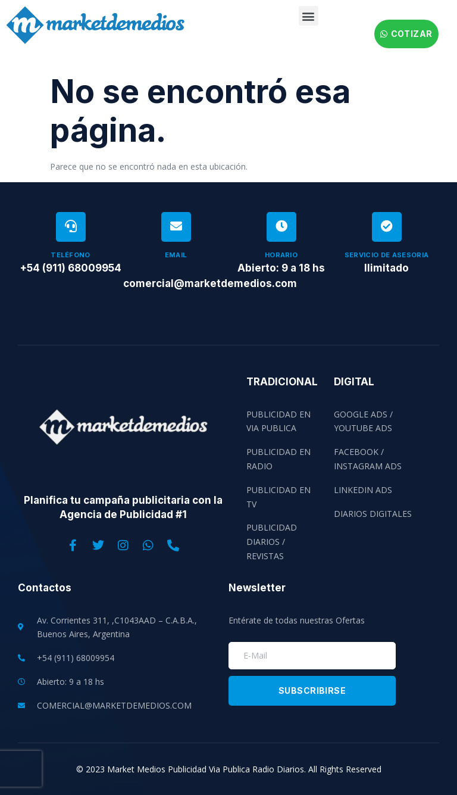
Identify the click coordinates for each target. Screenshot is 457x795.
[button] (308, 16)
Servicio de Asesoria (387, 255)
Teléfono (70, 255)
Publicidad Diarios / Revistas (271, 542)
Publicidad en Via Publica (278, 421)
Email (176, 255)
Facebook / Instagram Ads (368, 459)
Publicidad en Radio (278, 459)
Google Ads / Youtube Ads (363, 421)
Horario (281, 255)
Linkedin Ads (363, 489)
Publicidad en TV (278, 497)
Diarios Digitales (373, 513)
